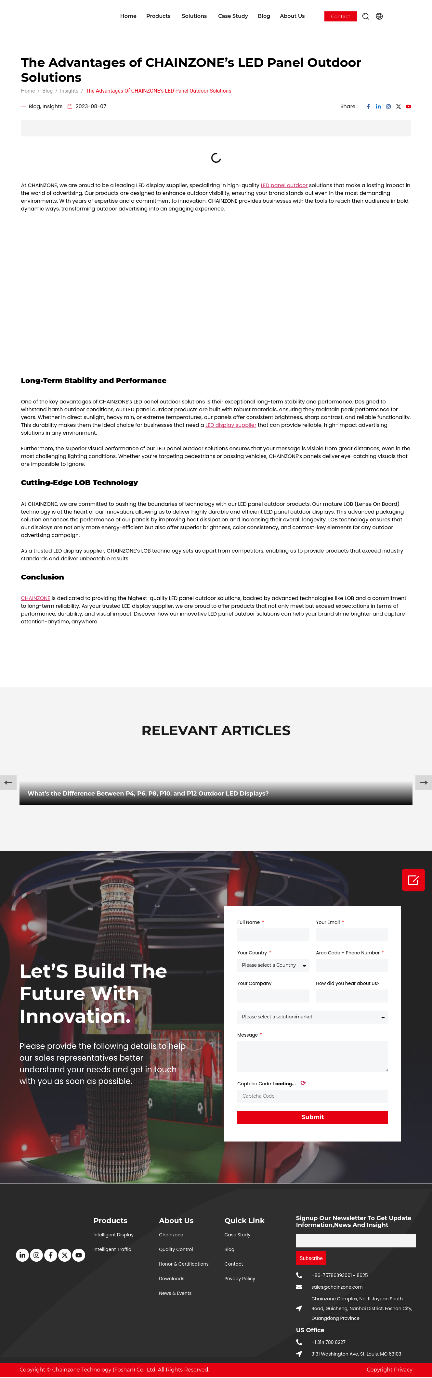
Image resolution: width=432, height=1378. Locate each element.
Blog (264, 16)
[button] (366, 16)
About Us (292, 16)
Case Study (233, 16)
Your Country (252, 953)
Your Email (328, 922)
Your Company (254, 983)
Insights (53, 106)
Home (128, 16)
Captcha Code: (271, 1084)
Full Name (249, 922)
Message (248, 1035)
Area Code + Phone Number (348, 953)
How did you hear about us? (347, 983)
